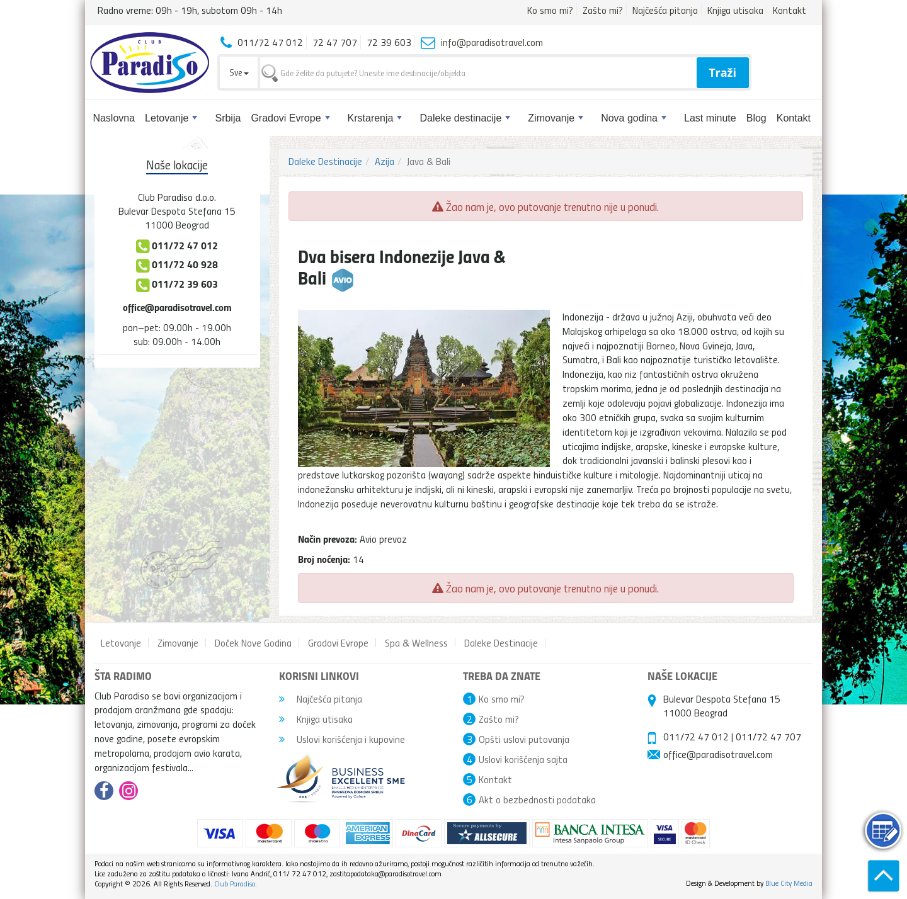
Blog (756, 118)
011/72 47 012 (696, 737)
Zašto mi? (603, 10)
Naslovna (114, 118)
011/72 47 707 (768, 737)
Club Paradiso (234, 883)
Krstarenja (375, 118)
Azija (384, 161)
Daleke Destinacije (325, 161)
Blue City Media (789, 883)
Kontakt (789, 10)
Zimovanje (555, 118)
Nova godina (633, 118)
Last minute (710, 118)
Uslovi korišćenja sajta (523, 759)
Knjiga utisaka (735, 10)
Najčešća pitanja (665, 10)
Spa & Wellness (416, 643)
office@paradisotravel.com (177, 307)
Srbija (228, 118)
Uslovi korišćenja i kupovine (342, 739)
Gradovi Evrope (290, 118)
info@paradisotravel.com (492, 42)
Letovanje (171, 118)
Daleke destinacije (464, 118)
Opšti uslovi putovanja (524, 739)
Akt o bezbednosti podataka (537, 799)
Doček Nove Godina (253, 643)
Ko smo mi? (550, 10)
